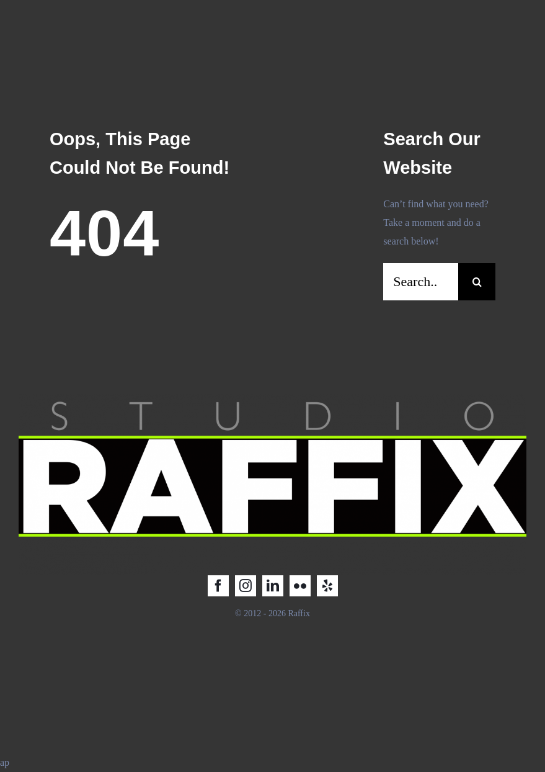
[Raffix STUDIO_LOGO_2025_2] (272, 398)
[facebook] (218, 585)
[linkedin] (272, 585)
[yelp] (327, 585)
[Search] (476, 281)
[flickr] (300, 585)
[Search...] (420, 281)
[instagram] (245, 585)
